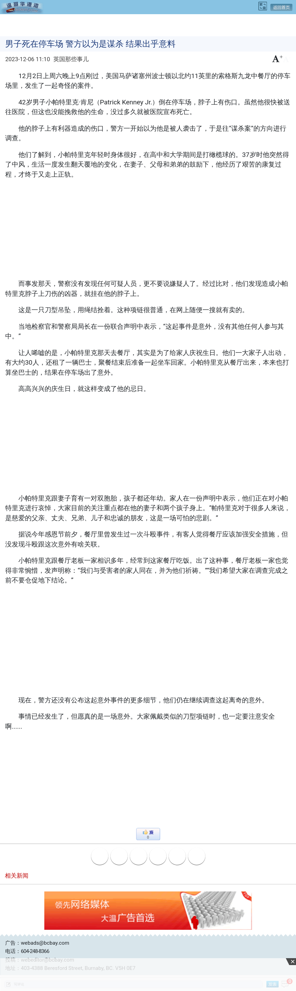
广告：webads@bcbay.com (37, 943)
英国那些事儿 (71, 59)
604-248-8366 (35, 951)
